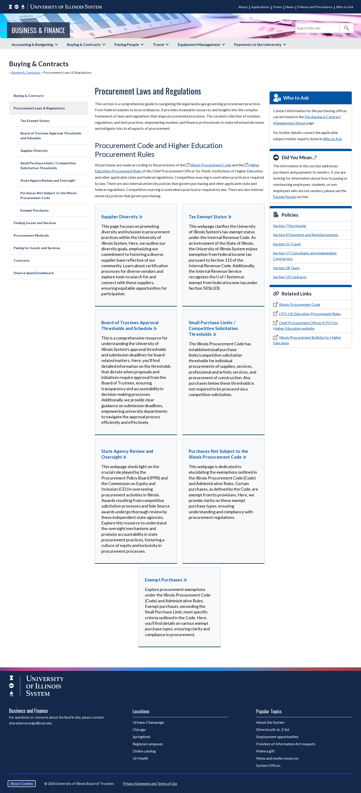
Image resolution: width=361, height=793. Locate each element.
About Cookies (21, 784)
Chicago (139, 729)
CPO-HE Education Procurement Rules (310, 313)
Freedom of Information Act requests (285, 744)
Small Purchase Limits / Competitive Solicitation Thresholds (48, 165)
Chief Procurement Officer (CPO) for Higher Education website (305, 325)
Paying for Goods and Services (37, 248)
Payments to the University (257, 44)
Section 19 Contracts (290, 277)
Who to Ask (344, 7)
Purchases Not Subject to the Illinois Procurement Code (48, 195)
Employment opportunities (277, 736)
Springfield (141, 736)
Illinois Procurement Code (210, 165)
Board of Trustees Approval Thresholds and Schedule (50, 135)
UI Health (140, 758)
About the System (270, 722)
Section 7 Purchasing (289, 225)
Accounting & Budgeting (32, 44)
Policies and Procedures (315, 7)
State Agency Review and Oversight (47, 180)
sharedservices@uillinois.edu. (30, 723)
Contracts (22, 260)
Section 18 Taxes (286, 268)
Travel (158, 44)
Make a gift (265, 751)
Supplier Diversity (34, 150)
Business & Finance (38, 30)
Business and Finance (28, 710)
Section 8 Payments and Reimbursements (305, 234)
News (290, 7)
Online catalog (144, 751)
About (243, 7)
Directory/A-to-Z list (272, 729)
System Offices (268, 765)
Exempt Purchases (34, 210)
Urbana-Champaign (148, 722)
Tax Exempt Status (35, 121)
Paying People (127, 44)
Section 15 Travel (287, 244)
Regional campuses (148, 744)
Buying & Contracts (84, 44)
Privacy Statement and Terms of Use (150, 784)
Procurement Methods (31, 235)
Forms (277, 7)
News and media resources (277, 758)
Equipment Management (199, 44)
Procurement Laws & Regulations (39, 108)
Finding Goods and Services (35, 223)
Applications (260, 7)
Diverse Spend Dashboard (34, 273)
